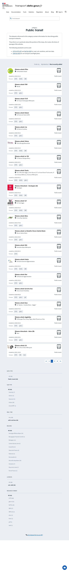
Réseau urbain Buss (21, 303)
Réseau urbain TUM (21, 84)
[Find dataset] (34, 18)
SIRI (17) (11, 508)
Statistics (31, 12)
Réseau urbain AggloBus (23, 317)
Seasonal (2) (12, 399)
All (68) (10, 376)
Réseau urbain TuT (21, 201)
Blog (52, 12)
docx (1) (11, 515)
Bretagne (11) (12, 440)
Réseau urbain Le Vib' (22, 156)
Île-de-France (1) (13, 470)
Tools (24, 12)
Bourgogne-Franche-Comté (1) (17, 437)
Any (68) (11, 417)
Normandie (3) (12, 457)
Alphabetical (45, 64)
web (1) (11, 525)
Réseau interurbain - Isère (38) (24, 331)
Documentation (16, 12)
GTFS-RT (19, 51)
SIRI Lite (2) (12, 512)
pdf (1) (10, 522)
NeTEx (26, 51)
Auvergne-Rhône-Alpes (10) (16, 433)
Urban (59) (11, 402)
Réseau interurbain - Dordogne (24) (26, 186)
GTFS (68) (11, 498)
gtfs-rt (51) (11, 501)
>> (60, 361)
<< (46, 361)
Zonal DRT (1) (12, 406)
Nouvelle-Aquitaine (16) (15, 460)
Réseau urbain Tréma (22, 141)
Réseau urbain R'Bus (21, 69)
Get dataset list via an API (35, 535)
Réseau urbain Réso (21, 216)
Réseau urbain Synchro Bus (24, 288)
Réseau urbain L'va (21, 127)
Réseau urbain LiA (21, 345)
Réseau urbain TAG (21, 245)
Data (7, 12)
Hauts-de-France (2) (14, 450)
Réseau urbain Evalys (22, 259)
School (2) (11, 395)
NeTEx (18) (11, 505)
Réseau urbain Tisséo (22, 170)
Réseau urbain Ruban (22, 113)
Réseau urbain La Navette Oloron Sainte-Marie (30, 231)
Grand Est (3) (12, 447)
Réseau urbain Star (21, 274)
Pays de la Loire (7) (14, 467)
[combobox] (34, 18)
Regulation (39, 12)
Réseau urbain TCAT (21, 98)
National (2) (12, 454)
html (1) (11, 518)
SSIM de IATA (16, 53)
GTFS (14, 51)
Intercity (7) (12, 392)
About (47, 12)
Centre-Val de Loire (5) (14, 443)
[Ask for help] (64, 567)
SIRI (30, 51)
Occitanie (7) (12, 464)
